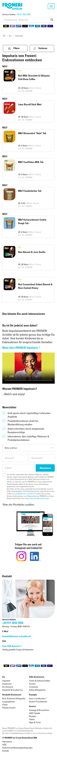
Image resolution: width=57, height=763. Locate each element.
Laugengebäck (8, 701)
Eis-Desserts (7, 686)
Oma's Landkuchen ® (38, 698)
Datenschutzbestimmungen (39, 498)
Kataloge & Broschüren (39, 710)
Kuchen (32, 683)
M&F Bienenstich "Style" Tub (32, 133)
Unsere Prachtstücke (38, 701)
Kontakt (5, 750)
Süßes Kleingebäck (37, 690)
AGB (4, 744)
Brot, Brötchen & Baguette (13, 698)
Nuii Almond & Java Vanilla (31, 252)
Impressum (7, 741)
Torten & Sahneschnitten (39, 680)
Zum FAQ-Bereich (11, 646)
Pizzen (5, 704)
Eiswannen (7, 683)
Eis (10, 35)
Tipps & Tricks (35, 722)
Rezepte (32, 716)
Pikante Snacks (8, 707)
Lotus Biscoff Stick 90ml (29, 104)
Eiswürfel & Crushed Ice (12, 690)
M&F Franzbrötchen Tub (29, 190)
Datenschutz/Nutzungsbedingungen (17, 747)
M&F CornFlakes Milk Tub (30, 162)
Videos (32, 719)
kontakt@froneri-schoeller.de (25, 493)
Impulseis (6, 680)
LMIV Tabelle (34, 713)
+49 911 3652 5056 (23, 14)
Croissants (33, 686)
